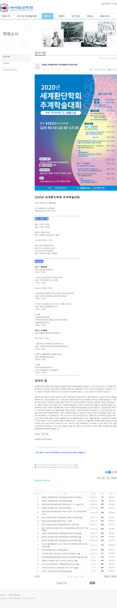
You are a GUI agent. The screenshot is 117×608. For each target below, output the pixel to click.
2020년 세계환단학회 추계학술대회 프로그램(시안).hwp (52, 465)
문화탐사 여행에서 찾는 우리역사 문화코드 (58, 560)
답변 (103, 478)
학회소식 (10, 34)
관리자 (93, 557)
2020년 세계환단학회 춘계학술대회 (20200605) (59, 537)
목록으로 (113, 478)
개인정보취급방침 (14, 595)
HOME (101, 58)
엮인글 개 (46, 480)
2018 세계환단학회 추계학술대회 (54, 550)
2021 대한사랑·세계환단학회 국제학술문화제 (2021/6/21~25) (65, 528)
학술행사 (6, 63)
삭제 (108, 478)
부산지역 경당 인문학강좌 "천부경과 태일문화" (59, 553)
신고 (92, 69)
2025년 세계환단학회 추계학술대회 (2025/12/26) (60, 497)
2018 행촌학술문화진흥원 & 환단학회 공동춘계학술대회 (62, 557)
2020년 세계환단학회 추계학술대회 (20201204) (59, 533)
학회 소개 (3, 595)
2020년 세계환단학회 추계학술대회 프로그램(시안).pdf (52, 467)
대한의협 (93, 560)
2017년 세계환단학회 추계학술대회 (55, 571)
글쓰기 (37, 576)
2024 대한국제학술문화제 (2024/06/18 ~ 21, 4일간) (61, 504)
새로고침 (113, 576)
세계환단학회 (93, 497)
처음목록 (106, 576)
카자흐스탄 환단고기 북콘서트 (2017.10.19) (58, 567)
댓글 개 (39, 480)
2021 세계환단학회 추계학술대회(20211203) (58, 524)
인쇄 (97, 69)
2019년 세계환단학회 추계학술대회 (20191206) (59, 540)
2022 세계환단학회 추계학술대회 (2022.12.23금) (60, 517)
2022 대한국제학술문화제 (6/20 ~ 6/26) (57, 521)
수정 (98, 478)
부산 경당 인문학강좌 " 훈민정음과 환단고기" (58, 564)
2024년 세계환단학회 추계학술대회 (55, 501)
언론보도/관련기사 (10, 70)
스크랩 (103, 69)
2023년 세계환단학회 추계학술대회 (55, 508)
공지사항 (6, 57)
